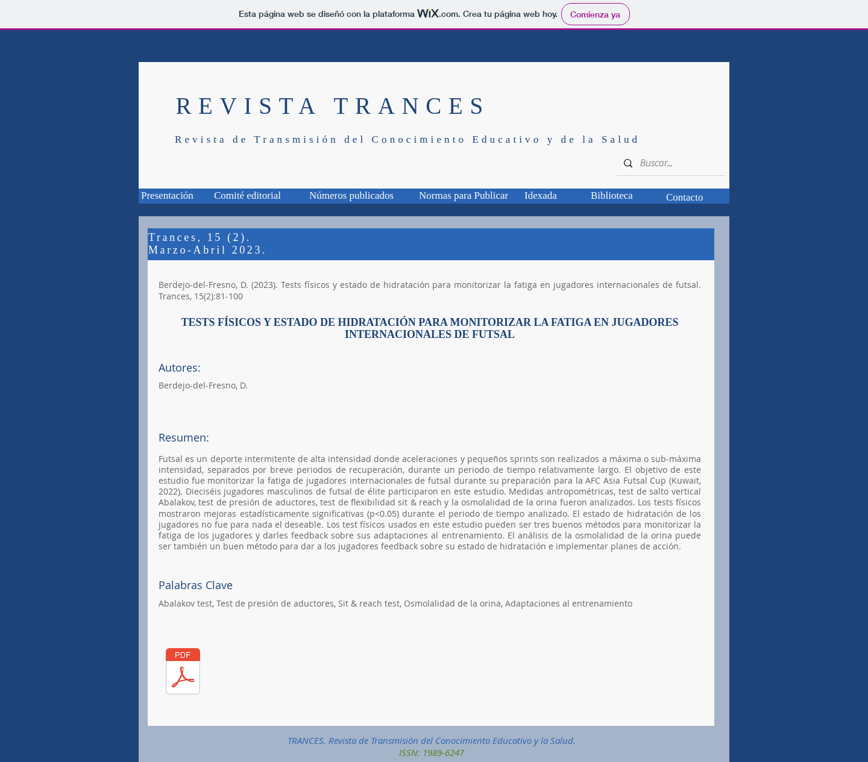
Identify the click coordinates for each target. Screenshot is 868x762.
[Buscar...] (670, 163)
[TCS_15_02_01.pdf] (183, 673)
